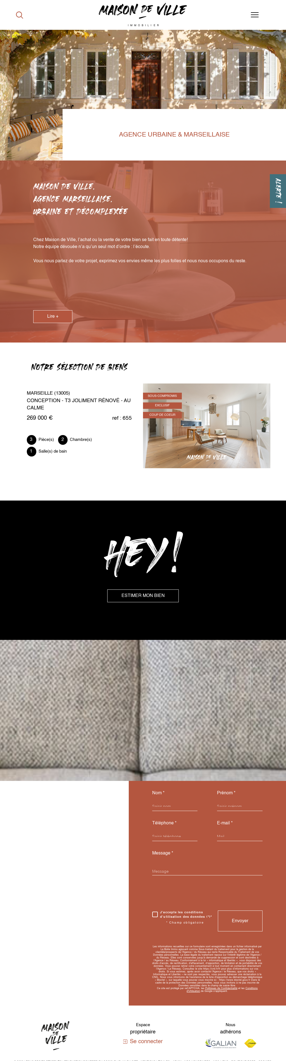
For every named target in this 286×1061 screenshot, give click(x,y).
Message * (162, 853)
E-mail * (225, 823)
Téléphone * (164, 823)
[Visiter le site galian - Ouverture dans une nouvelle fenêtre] (221, 1043)
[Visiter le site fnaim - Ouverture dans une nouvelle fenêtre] (250, 1043)
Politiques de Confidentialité (221, 988)
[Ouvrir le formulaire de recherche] (19, 15)
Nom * (158, 793)
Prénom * (226, 793)
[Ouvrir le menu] (255, 15)
